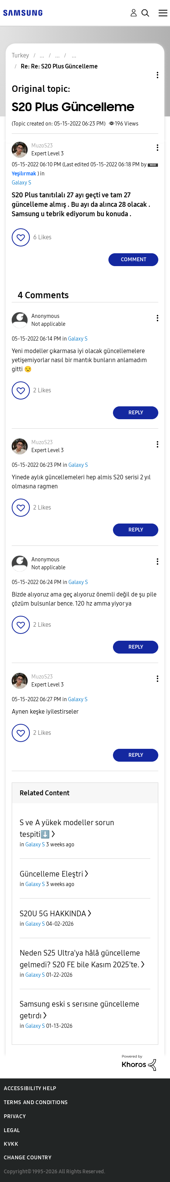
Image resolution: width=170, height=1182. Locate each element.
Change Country (27, 1157)
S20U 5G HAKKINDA (53, 913)
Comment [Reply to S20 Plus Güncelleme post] (133, 259)
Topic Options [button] (144, 75)
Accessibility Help (30, 1088)
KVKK (11, 1144)
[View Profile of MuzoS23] (42, 146)
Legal (12, 1130)
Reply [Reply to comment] (135, 412)
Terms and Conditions (36, 1102)
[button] (145, 147)
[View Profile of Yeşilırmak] (24, 173)
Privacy (15, 1116)
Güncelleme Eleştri (51, 873)
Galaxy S (21, 183)
